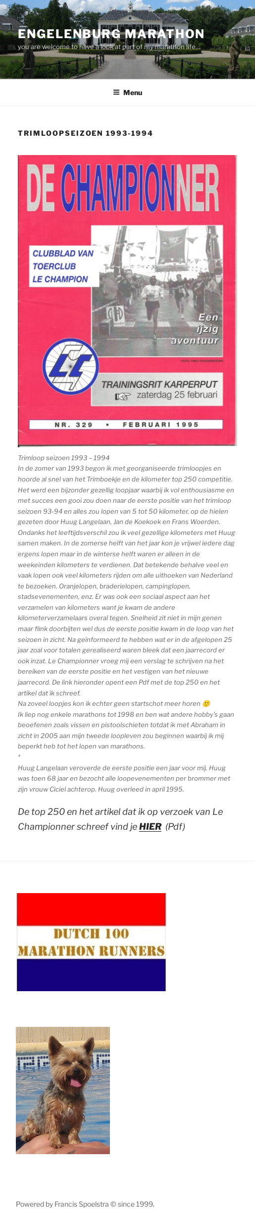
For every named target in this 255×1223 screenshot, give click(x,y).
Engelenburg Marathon (111, 34)
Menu (127, 92)
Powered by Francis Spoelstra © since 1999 (84, 1204)
